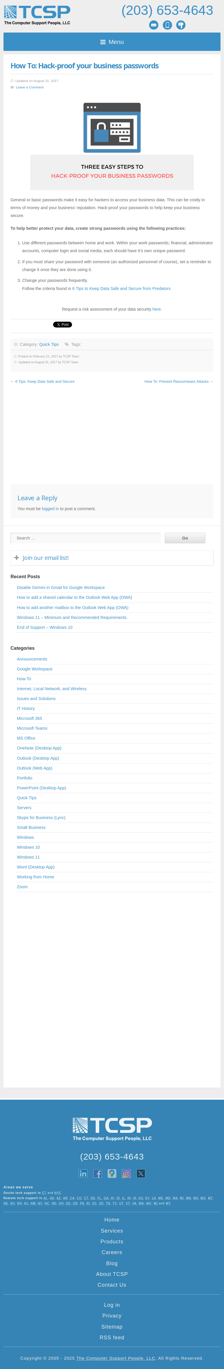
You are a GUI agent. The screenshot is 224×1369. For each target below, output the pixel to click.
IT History (26, 708)
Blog (112, 1263)
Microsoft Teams (32, 728)
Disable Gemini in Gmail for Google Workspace (61, 587)
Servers (24, 807)
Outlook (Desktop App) (38, 758)
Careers (112, 1252)
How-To (24, 679)
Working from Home (35, 877)
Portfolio (24, 778)
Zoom (22, 886)
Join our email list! (46, 558)
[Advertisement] (112, 434)
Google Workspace (34, 669)
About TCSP (112, 1274)
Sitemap (112, 1327)
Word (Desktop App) (36, 867)
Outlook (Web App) (34, 768)
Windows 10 (28, 847)
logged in (50, 508)
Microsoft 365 (29, 718)
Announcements (32, 659)
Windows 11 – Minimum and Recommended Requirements (72, 617)
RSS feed (111, 1337)
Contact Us (111, 1285)
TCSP (37, 15)
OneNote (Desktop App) (39, 748)
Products (111, 1242)
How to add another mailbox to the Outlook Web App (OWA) (72, 607)
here (157, 309)
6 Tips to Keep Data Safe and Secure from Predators (121, 288)
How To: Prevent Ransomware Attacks (176, 381)
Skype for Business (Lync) (41, 817)
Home (112, 1220)
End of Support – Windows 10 (44, 627)
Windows (25, 837)
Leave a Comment (29, 87)
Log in (112, 1305)
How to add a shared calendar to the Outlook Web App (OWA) (74, 597)
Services (112, 1231)
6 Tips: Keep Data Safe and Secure (45, 381)
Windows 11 (28, 857)
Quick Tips (49, 344)
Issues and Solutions (36, 698)
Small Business (31, 827)
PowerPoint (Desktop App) (41, 788)
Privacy (112, 1316)
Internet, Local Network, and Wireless (52, 688)
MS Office (26, 738)
